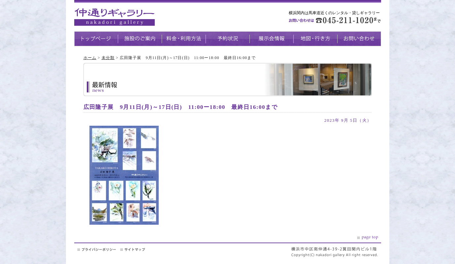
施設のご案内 (140, 38)
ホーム (89, 58)
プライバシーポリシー (97, 249)
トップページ (96, 38)
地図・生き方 (315, 38)
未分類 (108, 58)
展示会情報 (271, 38)
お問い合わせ (359, 38)
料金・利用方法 (184, 38)
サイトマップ (133, 249)
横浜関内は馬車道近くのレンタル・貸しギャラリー (334, 13)
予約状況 (227, 38)
